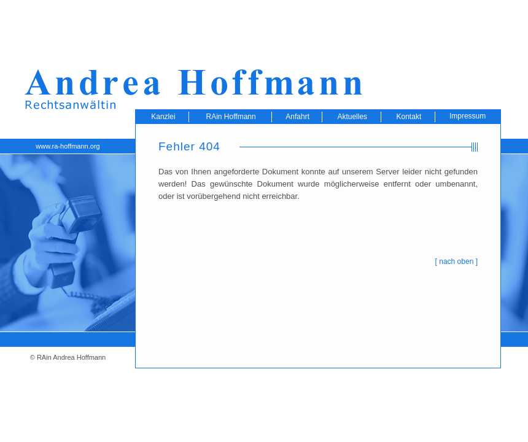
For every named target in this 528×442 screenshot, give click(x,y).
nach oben (456, 261)
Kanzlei (163, 116)
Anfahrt (297, 116)
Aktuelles (352, 116)
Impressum (467, 116)
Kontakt (409, 116)
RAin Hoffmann (231, 116)
